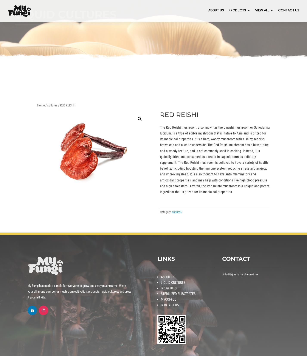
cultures (52, 105)
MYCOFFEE (168, 299)
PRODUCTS (237, 10)
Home (41, 105)
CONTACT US (288, 10)
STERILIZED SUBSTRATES (178, 294)
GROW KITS (169, 288)
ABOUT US (216, 10)
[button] (140, 119)
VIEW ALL (262, 10)
